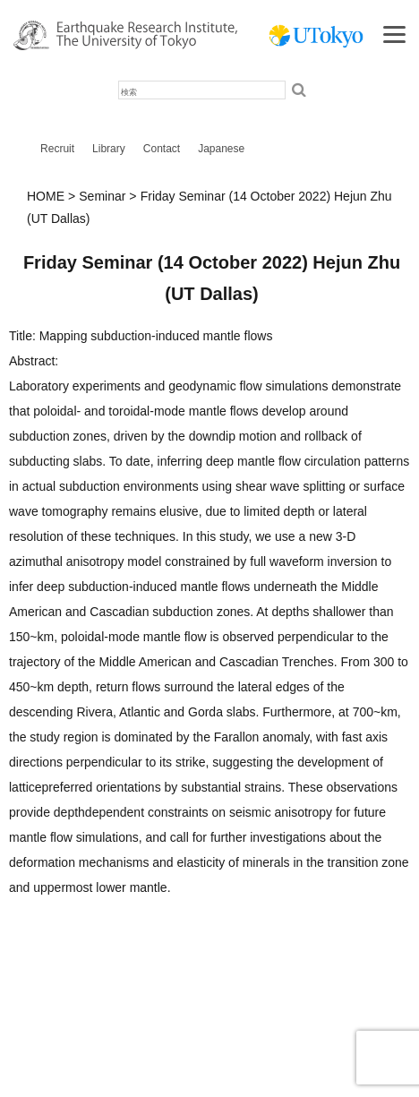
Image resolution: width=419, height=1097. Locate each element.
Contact (161, 148)
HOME (45, 196)
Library (108, 148)
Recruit (57, 148)
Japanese (221, 148)
